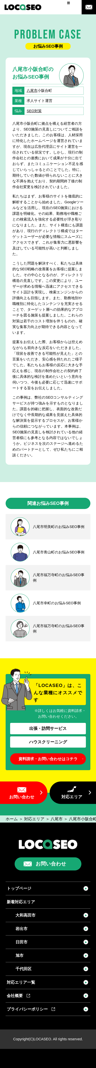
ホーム (12, 819)
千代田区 (24, 969)
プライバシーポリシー (31, 1009)
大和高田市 (26, 915)
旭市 (20, 955)
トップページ (19, 888)
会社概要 (18, 995)
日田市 (22, 942)
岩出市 (22, 928)
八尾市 (32, 91)
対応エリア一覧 (21, 982)
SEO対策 (34, 111)
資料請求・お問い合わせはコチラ (48, 759)
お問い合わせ (21, 797)
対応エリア (71, 797)
